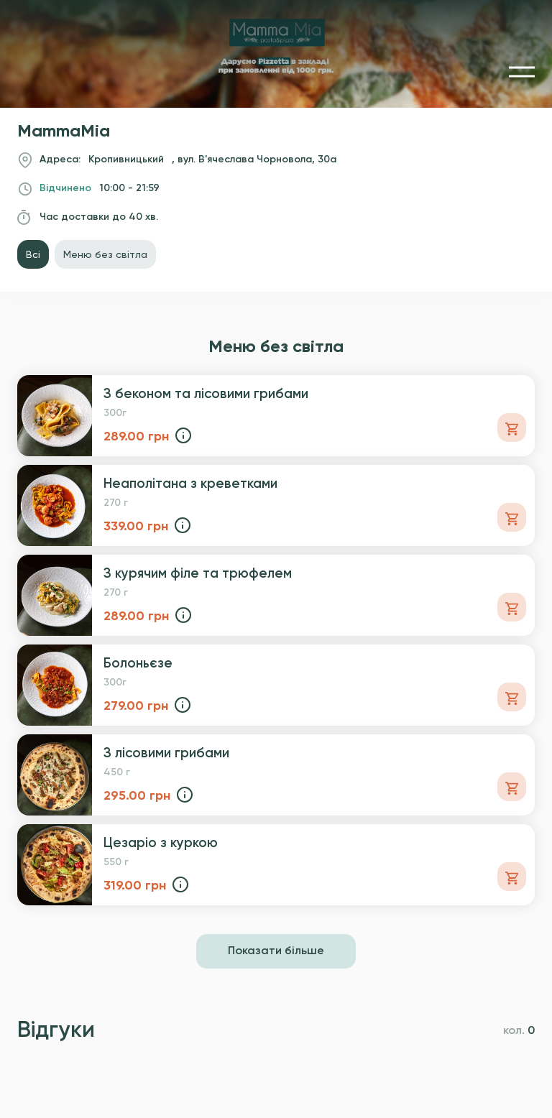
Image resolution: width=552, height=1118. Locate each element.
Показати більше (276, 951)
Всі (33, 254)
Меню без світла (105, 254)
